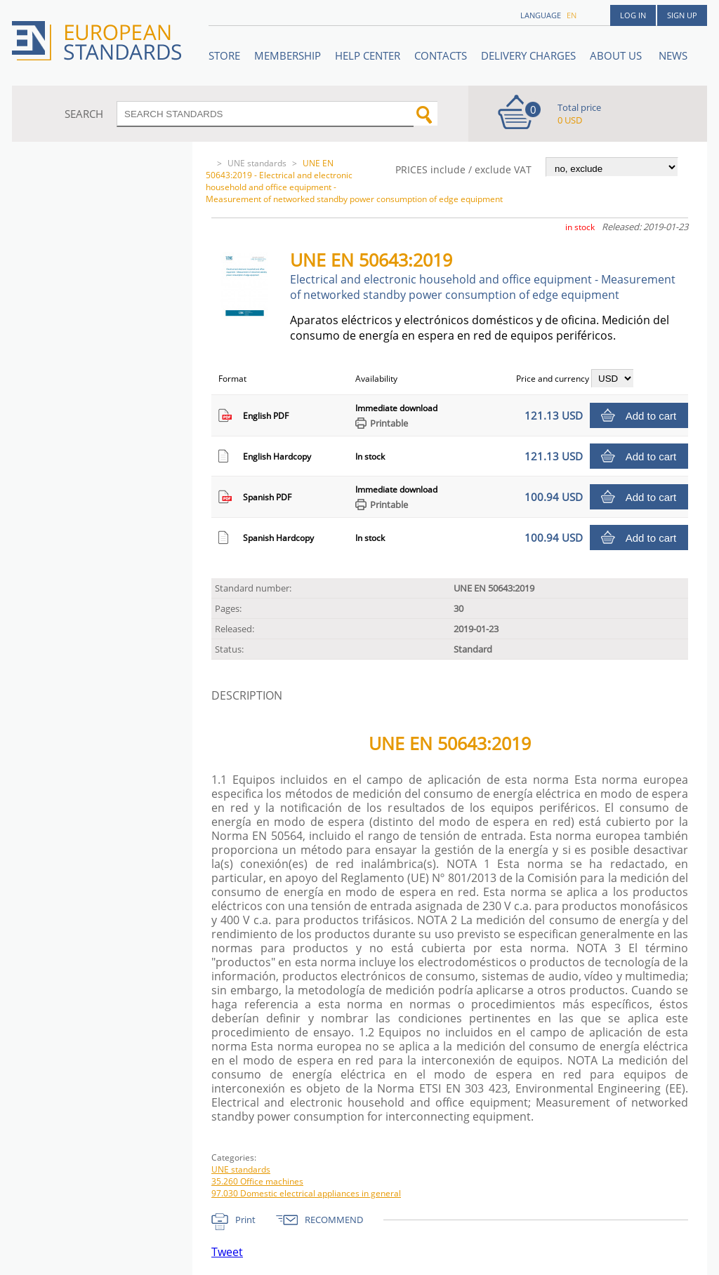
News (673, 55)
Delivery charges (528, 55)
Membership (287, 55)
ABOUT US (617, 55)
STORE (224, 55)
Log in (633, 15)
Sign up (682, 15)
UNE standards (256, 163)
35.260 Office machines (257, 1181)
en (571, 15)
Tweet (227, 1252)
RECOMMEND (334, 1219)
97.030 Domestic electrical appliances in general (306, 1193)
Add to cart (651, 416)
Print (245, 1219)
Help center (367, 55)
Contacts (440, 55)
